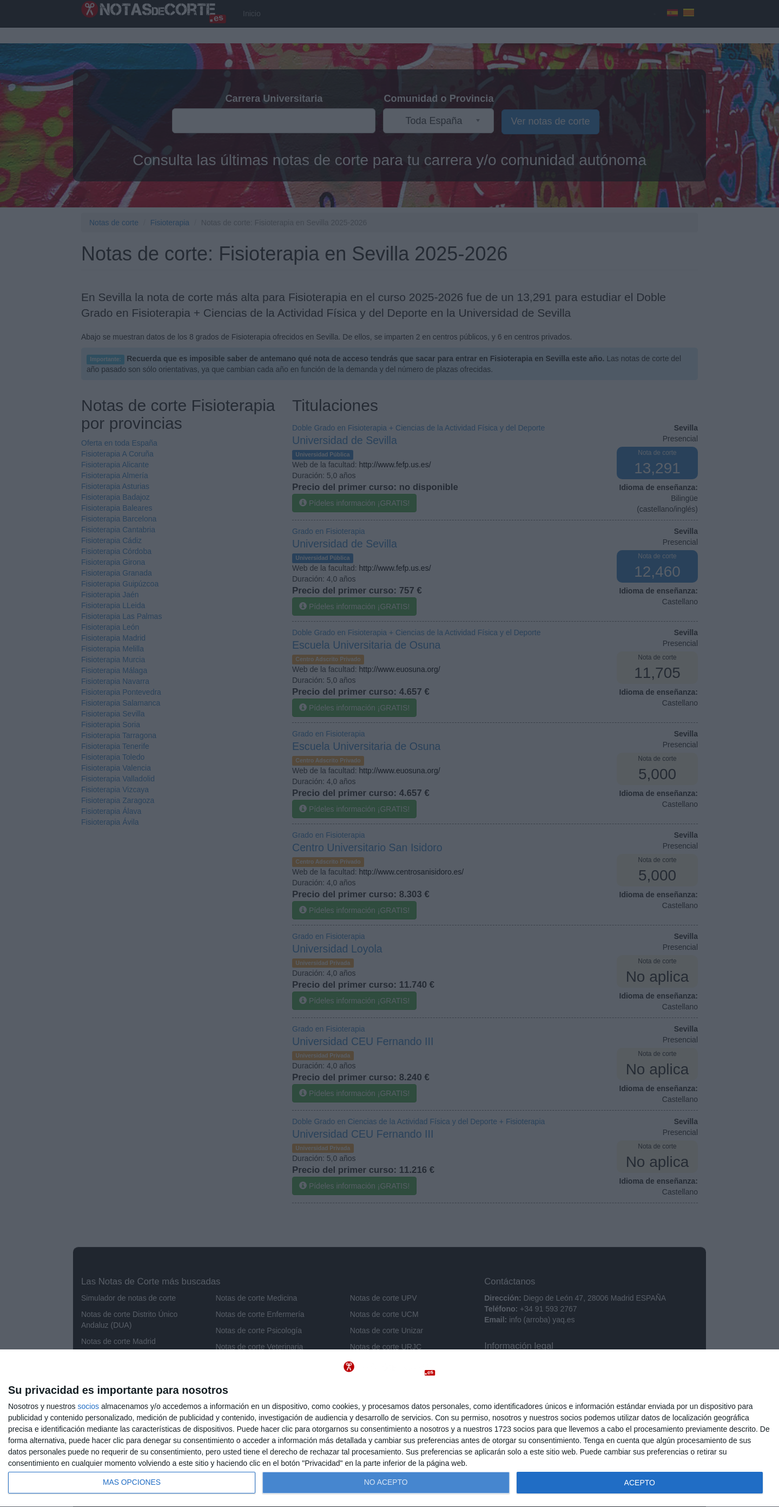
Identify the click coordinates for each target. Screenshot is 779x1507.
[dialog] (389, 1428)
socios (88, 1406)
